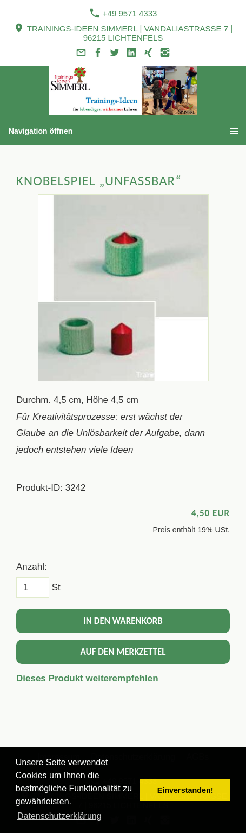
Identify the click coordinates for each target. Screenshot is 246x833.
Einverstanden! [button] (185, 790)
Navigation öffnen (40, 131)
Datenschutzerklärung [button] (59, 816)
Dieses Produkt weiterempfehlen (87, 678)
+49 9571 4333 (123, 13)
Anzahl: (31, 567)
